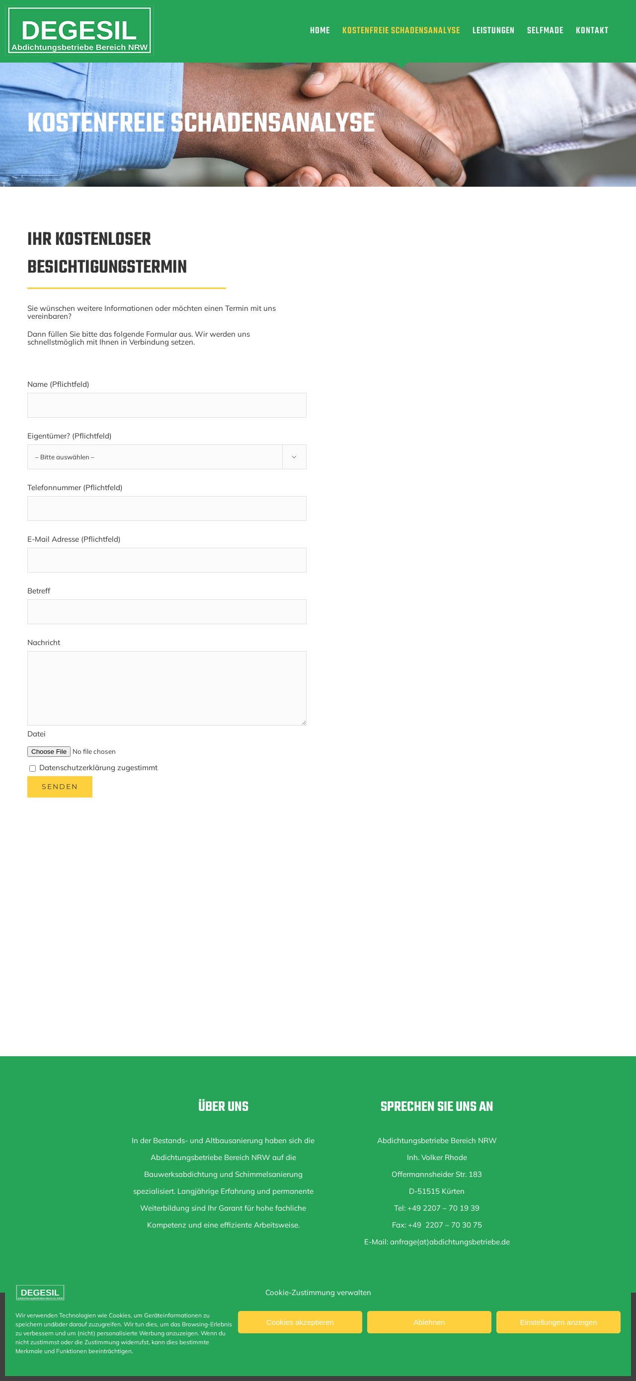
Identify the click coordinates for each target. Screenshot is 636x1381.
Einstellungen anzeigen (558, 1322)
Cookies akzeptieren (300, 1322)
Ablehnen (429, 1322)
